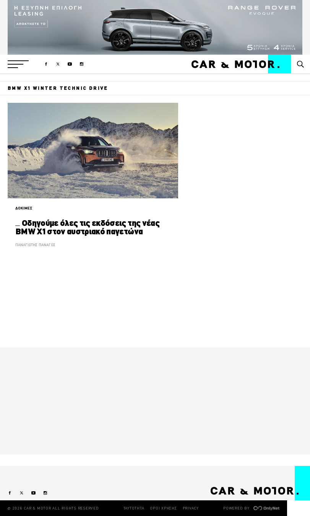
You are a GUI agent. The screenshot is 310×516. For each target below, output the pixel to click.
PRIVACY (191, 508)
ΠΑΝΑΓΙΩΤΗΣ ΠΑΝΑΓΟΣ (35, 245)
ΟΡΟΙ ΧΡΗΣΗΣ (163, 508)
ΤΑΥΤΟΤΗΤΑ (133, 508)
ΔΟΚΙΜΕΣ (23, 208)
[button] (18, 64)
